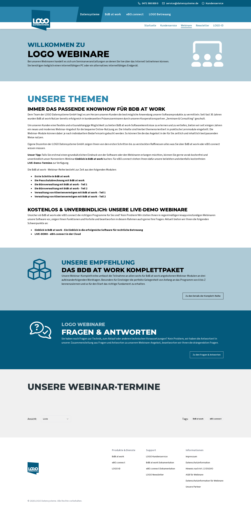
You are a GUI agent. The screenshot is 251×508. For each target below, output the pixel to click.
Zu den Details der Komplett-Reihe (203, 296)
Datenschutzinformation (198, 462)
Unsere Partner (193, 487)
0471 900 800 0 (150, 3)
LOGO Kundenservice (157, 456)
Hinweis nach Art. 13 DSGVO (199, 468)
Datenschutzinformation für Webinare (204, 480)
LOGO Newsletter (155, 474)
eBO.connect (118, 462)
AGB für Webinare (194, 474)
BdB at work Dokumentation (160, 462)
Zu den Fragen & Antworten (207, 354)
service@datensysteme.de (182, 3)
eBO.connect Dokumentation (160, 468)
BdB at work (118, 456)
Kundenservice (214, 3)
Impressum (191, 456)
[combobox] (56, 419)
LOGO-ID (116, 468)
